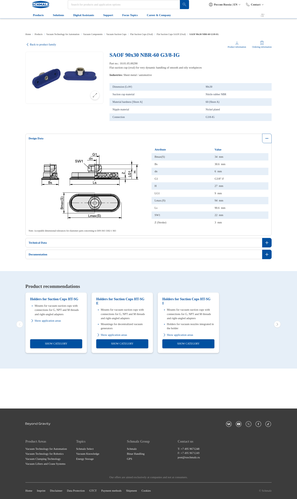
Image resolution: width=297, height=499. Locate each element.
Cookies (146, 490)
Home (28, 34)
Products (33, 24)
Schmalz (132, 448)
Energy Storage (85, 458)
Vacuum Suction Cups (116, 34)
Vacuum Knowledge (87, 453)
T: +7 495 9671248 (188, 448)
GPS (129, 458)
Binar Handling (136, 453)
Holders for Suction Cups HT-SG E (120, 341)
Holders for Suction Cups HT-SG (54, 339)
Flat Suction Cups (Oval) (141, 34)
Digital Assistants (79, 24)
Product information (237, 47)
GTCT (93, 490)
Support (103, 24)
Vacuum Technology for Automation (62, 34)
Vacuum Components (93, 34)
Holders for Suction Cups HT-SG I (186, 341)
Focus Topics (125, 24)
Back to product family (40, 44)
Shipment (131, 490)
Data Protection (76, 490)
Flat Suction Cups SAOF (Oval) (171, 34)
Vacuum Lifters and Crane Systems (45, 463)
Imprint (41, 490)
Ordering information (262, 47)
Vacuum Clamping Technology (43, 458)
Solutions (54, 24)
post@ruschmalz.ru (189, 457)
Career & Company (154, 24)
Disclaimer (56, 490)
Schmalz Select (85, 448)
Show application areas (45, 361)
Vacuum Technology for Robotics (44, 453)
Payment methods (111, 490)
